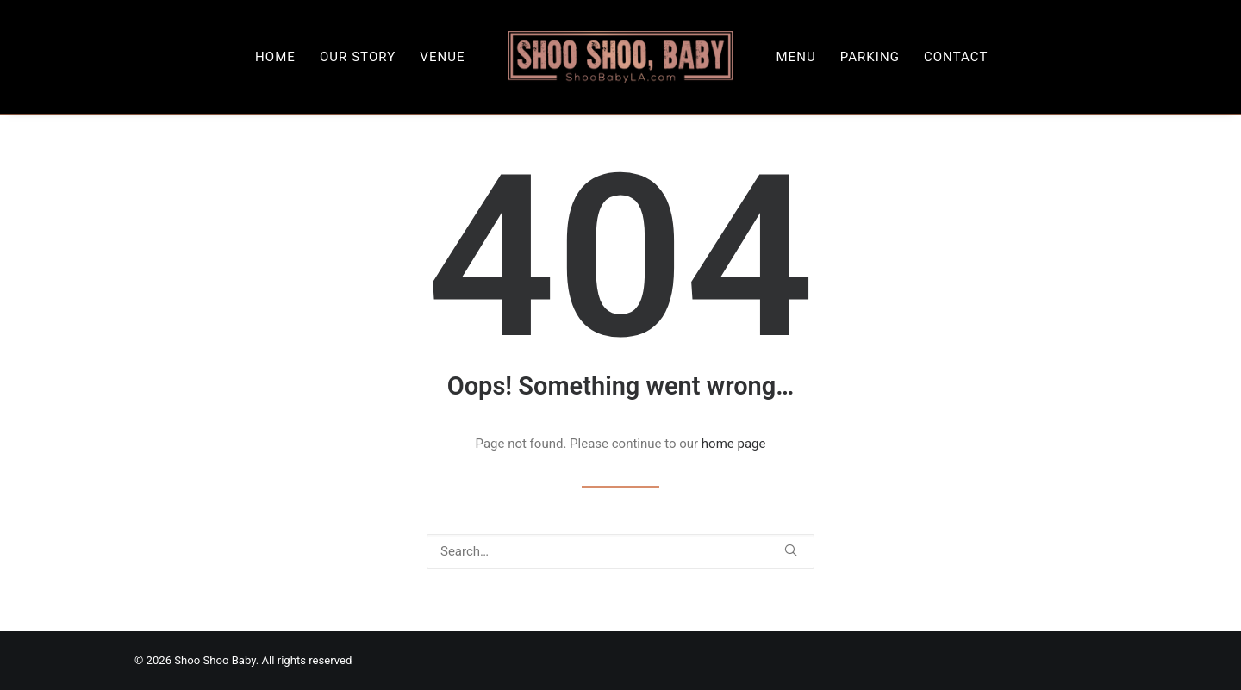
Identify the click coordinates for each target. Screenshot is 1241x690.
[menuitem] (275, 57)
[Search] (620, 551)
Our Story (358, 57)
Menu (795, 57)
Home (275, 57)
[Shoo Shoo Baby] (620, 57)
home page (734, 443)
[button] (790, 550)
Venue (442, 57)
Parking (870, 57)
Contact (956, 57)
